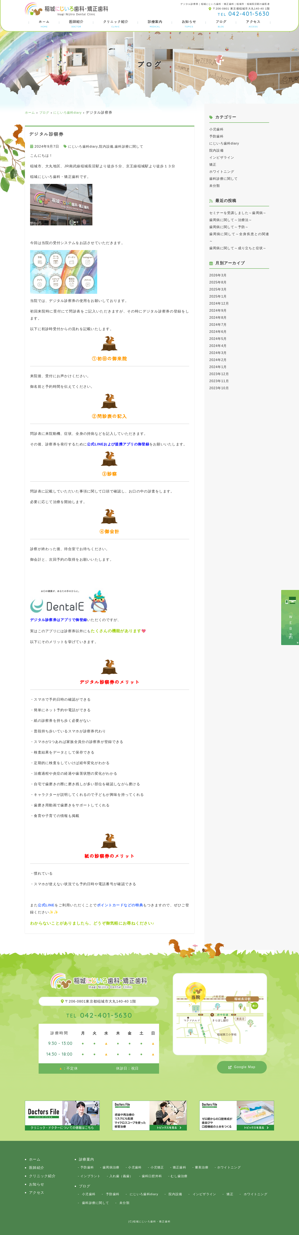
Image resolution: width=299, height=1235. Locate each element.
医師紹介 (76, 23)
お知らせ (189, 23)
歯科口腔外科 (152, 1176)
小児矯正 (157, 1167)
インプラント (90, 1176)
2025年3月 (218, 303)
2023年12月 (219, 388)
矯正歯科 (179, 1167)
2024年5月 (218, 353)
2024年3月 (218, 367)
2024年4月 (218, 360)
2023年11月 (219, 395)
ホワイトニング (222, 172)
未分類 (215, 186)
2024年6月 (218, 346)
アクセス (253, 23)
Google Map (244, 1067)
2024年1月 (218, 381)
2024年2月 (218, 374)
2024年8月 (218, 332)
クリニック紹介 (115, 23)
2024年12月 (219, 318)
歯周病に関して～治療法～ (232, 227)
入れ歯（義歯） (121, 1176)
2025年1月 (218, 310)
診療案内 (155, 23)
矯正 (213, 165)
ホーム (44, 23)
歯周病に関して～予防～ (230, 234)
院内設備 (108, 146)
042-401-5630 (99, 1015)
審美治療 (201, 1167)
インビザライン (222, 157)
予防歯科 (216, 136)
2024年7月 (218, 339)
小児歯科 (216, 129)
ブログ (221, 23)
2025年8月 (218, 296)
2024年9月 (218, 325)
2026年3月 (218, 289)
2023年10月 (219, 402)
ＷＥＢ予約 (291, 624)
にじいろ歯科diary (84, 146)
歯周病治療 (111, 1167)
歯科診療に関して (132, 146)
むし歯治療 (179, 1176)
